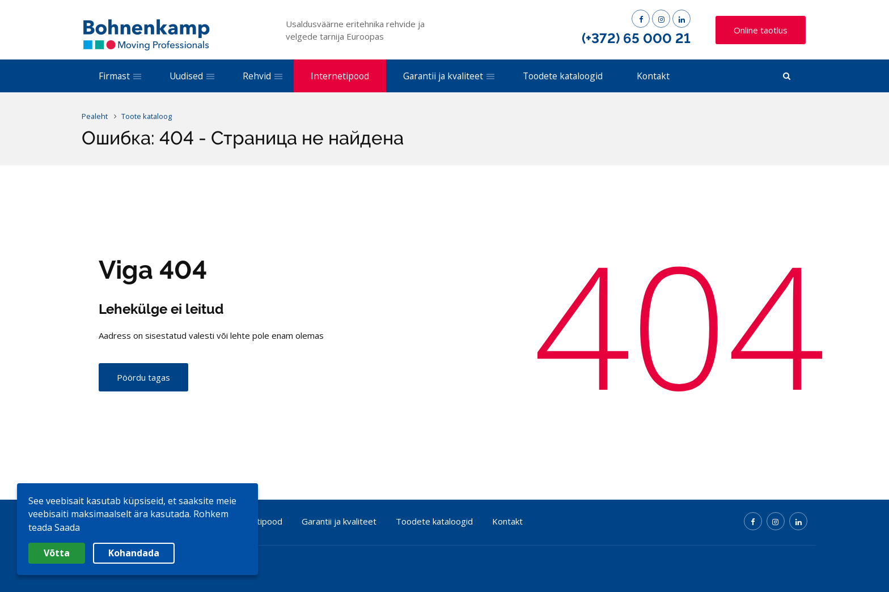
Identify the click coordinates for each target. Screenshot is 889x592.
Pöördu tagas (143, 378)
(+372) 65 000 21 (636, 38)
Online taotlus (761, 30)
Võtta (57, 553)
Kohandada (133, 553)
